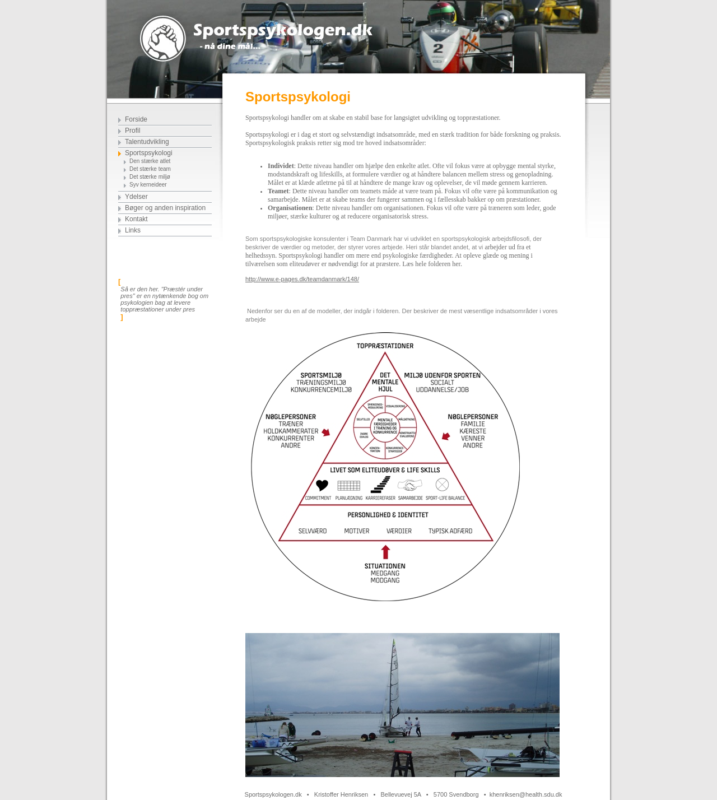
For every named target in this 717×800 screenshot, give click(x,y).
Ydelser (136, 197)
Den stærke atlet (149, 161)
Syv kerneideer (148, 185)
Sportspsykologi (149, 153)
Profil (132, 130)
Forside (136, 119)
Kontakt (136, 219)
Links (133, 230)
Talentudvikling (147, 142)
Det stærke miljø (149, 177)
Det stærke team (150, 169)
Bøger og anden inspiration (165, 208)
